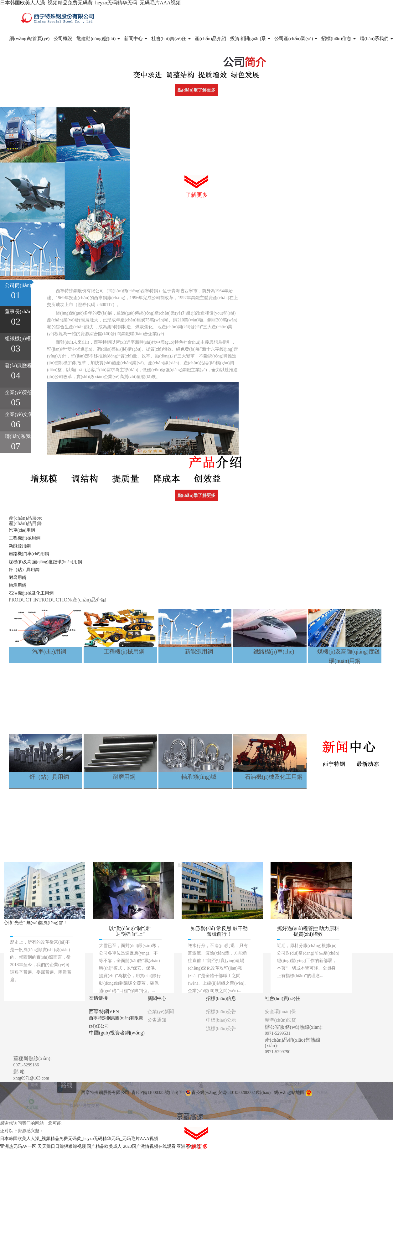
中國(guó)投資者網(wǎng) (117, 1032)
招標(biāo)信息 (338, 38)
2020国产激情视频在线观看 (149, 1146)
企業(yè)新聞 (160, 1011)
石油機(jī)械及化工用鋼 (31, 593)
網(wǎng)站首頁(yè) (29, 38)
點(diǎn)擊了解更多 (196, 90)
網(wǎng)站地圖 (289, 1092)
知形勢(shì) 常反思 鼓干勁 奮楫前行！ (219, 931)
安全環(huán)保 (280, 1011)
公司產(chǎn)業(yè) (296, 38)
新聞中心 (135, 38)
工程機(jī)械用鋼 (24, 538)
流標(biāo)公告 (221, 1028)
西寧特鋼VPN (104, 1011)
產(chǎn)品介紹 (210, 38)
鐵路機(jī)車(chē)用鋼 (29, 553)
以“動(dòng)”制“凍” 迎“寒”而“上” (130, 931)
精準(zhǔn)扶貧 (281, 1020)
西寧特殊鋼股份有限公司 (105, 1092)
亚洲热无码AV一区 (18, 1146)
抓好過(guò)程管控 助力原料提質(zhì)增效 (308, 931)
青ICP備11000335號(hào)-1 (157, 1092)
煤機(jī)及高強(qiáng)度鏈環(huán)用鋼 (45, 562)
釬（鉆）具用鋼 (24, 569)
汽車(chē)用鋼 (22, 530)
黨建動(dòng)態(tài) (98, 38)
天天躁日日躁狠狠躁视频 (62, 1146)
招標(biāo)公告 (221, 1011)
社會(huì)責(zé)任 (171, 38)
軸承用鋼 (17, 585)
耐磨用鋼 (17, 577)
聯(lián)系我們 (376, 38)
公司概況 (63, 38)
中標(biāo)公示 (221, 1020)
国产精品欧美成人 (104, 1146)
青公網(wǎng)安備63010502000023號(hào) (228, 1092)
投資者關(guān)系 (250, 38)
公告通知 (156, 1020)
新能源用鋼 (20, 546)
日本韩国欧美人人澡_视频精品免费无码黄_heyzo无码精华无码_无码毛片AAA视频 (90, 2)
